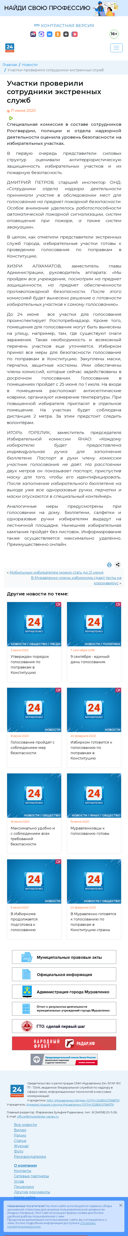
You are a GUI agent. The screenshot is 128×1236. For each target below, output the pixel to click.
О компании (25, 1165)
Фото (18, 1151)
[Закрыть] (120, 1205)
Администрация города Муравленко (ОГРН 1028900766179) (70, 1104)
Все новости (25, 1125)
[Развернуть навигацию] (116, 47)
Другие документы (32, 1192)
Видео (20, 1130)
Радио (20, 1135)
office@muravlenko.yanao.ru (38, 1116)
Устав (19, 1181)
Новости (30, 65)
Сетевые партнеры (31, 1176)
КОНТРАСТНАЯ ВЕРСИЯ (64, 25)
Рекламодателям (30, 1157)
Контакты (22, 1171)
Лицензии (24, 1187)
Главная (10, 65)
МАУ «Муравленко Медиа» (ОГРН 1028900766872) (83, 1100)
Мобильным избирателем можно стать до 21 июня (57, 572)
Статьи (20, 1141)
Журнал (21, 1146)
